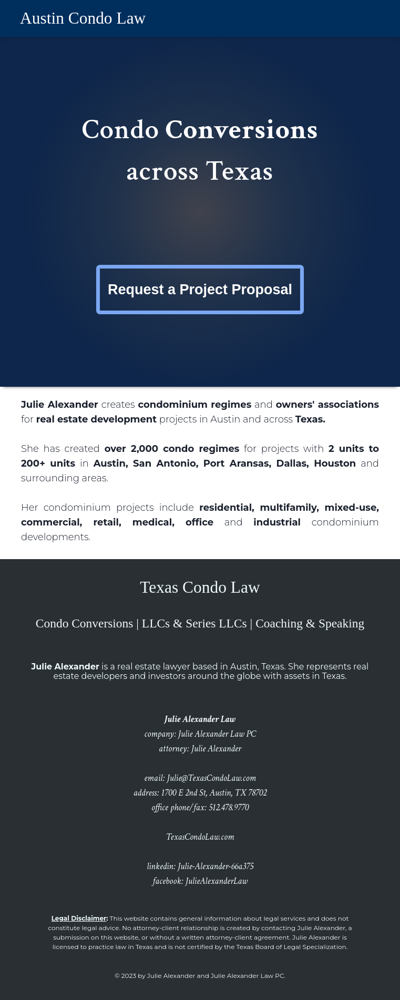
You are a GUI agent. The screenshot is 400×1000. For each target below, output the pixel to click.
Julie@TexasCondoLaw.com (211, 778)
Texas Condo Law (200, 587)
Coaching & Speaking (309, 623)
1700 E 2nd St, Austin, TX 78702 (214, 793)
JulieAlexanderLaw (217, 881)
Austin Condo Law (83, 18)
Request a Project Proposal (200, 289)
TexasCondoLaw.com (200, 837)
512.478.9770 (229, 807)
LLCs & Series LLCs (194, 623)
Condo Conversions (85, 623)
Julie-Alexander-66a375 (215, 866)
